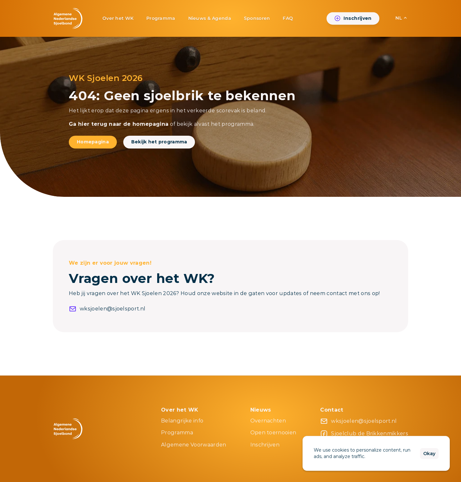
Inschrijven (265, 445)
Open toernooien (273, 433)
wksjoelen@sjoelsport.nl (112, 309)
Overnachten (268, 421)
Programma (177, 433)
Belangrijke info (182, 421)
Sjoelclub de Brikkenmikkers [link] (369, 433)
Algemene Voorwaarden (193, 445)
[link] (353, 18)
